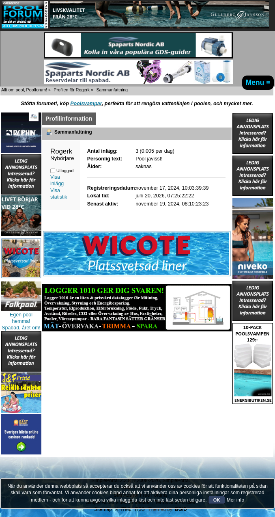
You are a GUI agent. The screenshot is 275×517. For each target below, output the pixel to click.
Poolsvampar (86, 103)
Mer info (235, 500)
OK (216, 500)
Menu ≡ (258, 82)
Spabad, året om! (21, 328)
